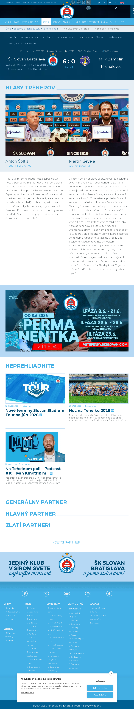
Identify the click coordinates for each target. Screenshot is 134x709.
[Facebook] (98, 2)
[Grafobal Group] (83, 529)
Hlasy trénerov (85, 37)
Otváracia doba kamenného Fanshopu (98, 616)
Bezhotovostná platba (56, 636)
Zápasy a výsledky (10, 632)
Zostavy (32, 37)
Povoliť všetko (100, 695)
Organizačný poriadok (33, 665)
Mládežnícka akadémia (33, 673)
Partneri (31, 645)
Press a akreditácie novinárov (32, 638)
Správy (56, 22)
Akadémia (68, 22)
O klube (31, 623)
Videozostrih (31, 43)
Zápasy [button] (46, 22)
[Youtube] (110, 2)
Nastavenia (100, 681)
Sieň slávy (32, 616)
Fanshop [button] (119, 22)
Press (17, 2)
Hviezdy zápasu (114, 37)
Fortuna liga (49, 29)
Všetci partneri (67, 539)
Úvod (8, 22)
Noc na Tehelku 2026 (91, 400)
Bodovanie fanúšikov (75, 655)
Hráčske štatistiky (10, 614)
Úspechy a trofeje (32, 610)
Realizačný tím (12, 608)
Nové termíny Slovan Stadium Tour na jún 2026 (34, 402)
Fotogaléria (15, 43)
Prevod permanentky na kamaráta (76, 635)
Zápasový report (66, 37)
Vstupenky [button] (27, 22)
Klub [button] (16, 22)
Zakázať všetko (100, 688)
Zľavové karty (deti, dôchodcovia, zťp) (56, 627)
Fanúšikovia (90, 396)
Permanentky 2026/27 (55, 614)
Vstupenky (27, 396)
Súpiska (9, 605)
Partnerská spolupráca (32, 651)
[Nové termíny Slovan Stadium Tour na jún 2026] (35, 383)
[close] (111, 673)
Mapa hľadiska (55, 641)
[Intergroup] (51, 529)
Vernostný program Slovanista (53, 656)
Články (99, 37)
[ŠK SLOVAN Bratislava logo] (67, 10)
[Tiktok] (115, 7)
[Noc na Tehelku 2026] (99, 383)
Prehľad (13, 37)
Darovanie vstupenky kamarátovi (53, 667)
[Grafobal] (46, 517)
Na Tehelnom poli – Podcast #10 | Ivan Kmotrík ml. (33, 459)
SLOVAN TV (106, 22)
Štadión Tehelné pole (35, 658)
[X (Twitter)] (104, 2)
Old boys (32, 619)
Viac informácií (27, 692)
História (31, 605)
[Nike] (67, 506)
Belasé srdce (50, 2)
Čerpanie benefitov (74, 663)
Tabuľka (9, 637)
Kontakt (31, 630)
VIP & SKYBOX (55, 619)
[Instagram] (115, 2)
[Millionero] (88, 517)
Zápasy (17, 29)
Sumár (50, 37)
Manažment (33, 627)
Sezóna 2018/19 (32, 29)
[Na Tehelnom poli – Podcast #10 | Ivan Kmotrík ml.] (35, 440)
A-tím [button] (37, 22)
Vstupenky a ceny (54, 607)
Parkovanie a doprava (54, 647)
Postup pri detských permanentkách (76, 646)
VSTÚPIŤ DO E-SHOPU (98, 607)
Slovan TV (25, 452)
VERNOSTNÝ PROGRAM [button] (87, 22)
